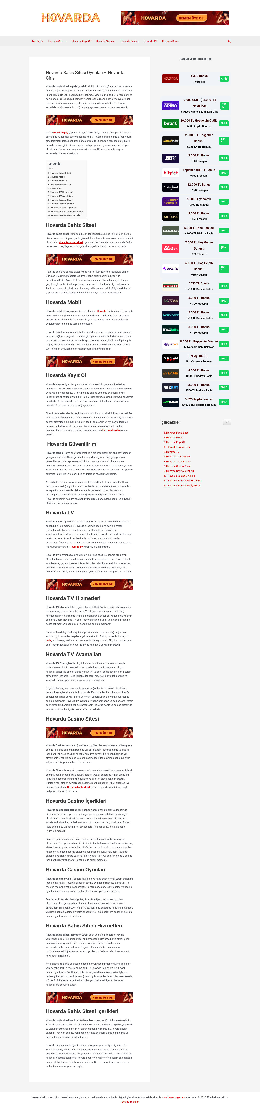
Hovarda (101, 311)
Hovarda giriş (61, 132)
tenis (48, 640)
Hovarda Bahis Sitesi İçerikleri (66, 215)
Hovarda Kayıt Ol (80, 41)
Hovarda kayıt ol (111, 429)
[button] (64, 41)
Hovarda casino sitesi (71, 242)
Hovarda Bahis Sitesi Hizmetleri (67, 211)
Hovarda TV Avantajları (62, 195)
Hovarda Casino (128, 41)
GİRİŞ (224, 78)
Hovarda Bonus (169, 41)
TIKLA (224, 105)
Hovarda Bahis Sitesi (60, 173)
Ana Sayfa (37, 41)
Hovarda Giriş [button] (57, 41)
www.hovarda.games (173, 1097)
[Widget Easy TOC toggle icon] (227, 422)
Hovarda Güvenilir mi (61, 184)
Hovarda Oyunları (104, 41)
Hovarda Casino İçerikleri (63, 203)
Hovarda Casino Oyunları (64, 207)
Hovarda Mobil (58, 176)
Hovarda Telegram (130, 1101)
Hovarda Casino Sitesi (61, 199)
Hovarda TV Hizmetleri (62, 192)
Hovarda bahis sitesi (78, 786)
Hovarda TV (148, 41)
